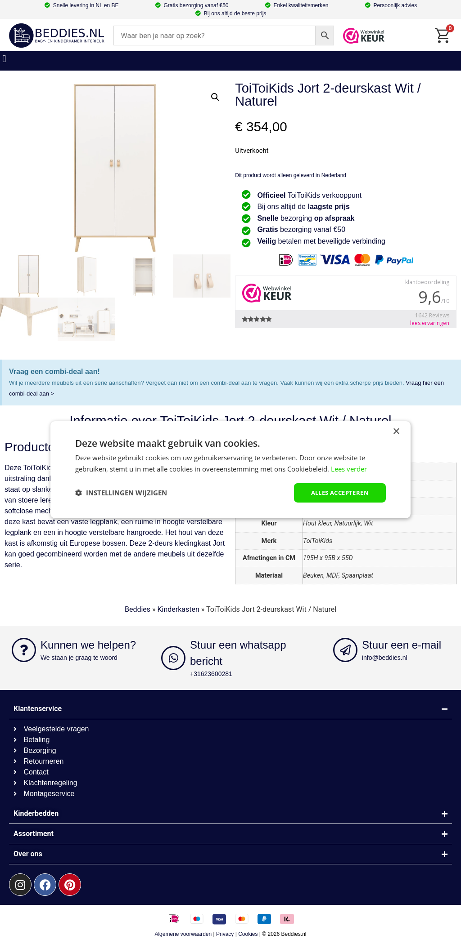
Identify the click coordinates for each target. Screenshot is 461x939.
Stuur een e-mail (401, 645)
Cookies (248, 934)
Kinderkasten (178, 609)
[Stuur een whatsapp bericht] (173, 658)
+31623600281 (211, 673)
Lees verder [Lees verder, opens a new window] (349, 467)
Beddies (137, 609)
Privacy (225, 934)
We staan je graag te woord (79, 657)
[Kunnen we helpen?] (24, 650)
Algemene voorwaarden (183, 934)
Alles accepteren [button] (337, 492)
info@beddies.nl (384, 657)
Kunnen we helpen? (88, 645)
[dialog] (230, 469)
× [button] (396, 430)
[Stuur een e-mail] (345, 650)
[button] (4, 58)
